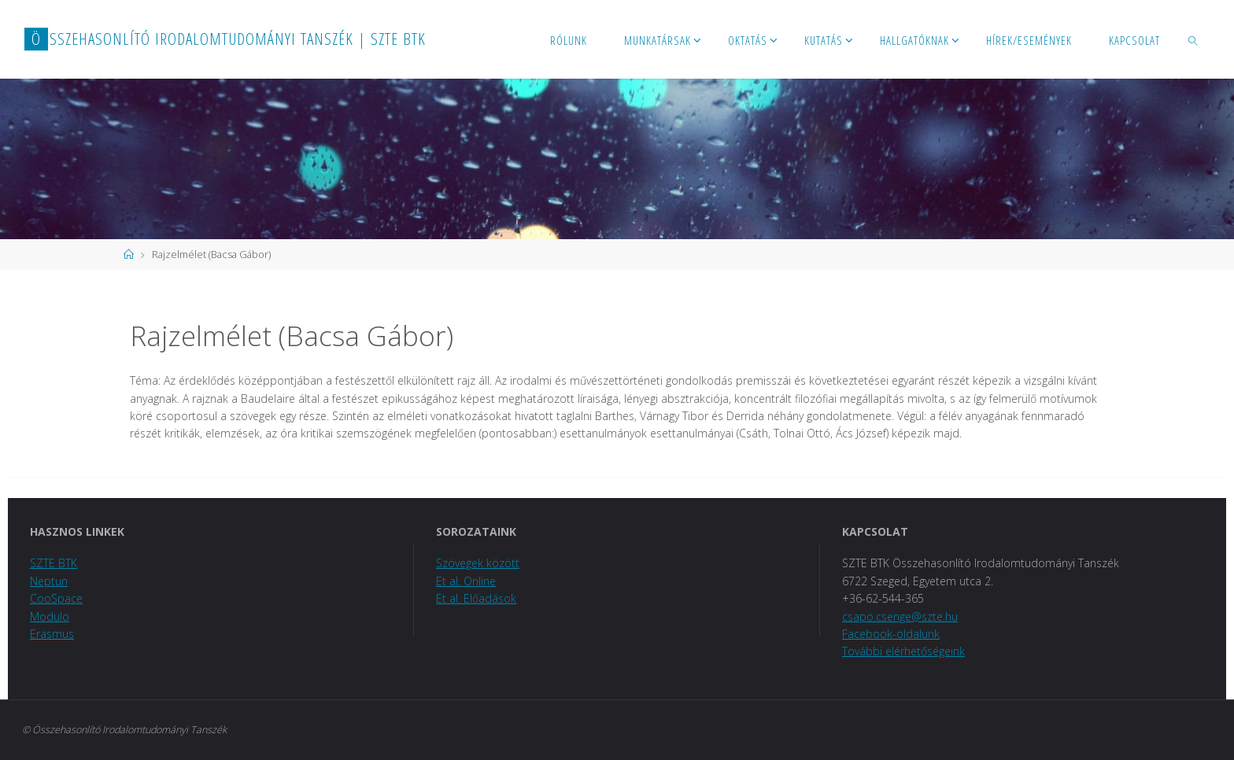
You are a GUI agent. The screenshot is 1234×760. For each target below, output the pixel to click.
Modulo (49, 616)
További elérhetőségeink (903, 651)
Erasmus (52, 633)
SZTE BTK (53, 562)
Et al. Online (466, 581)
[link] (1193, 39)
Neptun (49, 581)
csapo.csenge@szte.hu (900, 616)
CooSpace (56, 598)
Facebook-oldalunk (891, 633)
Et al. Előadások (476, 598)
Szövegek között (477, 562)
